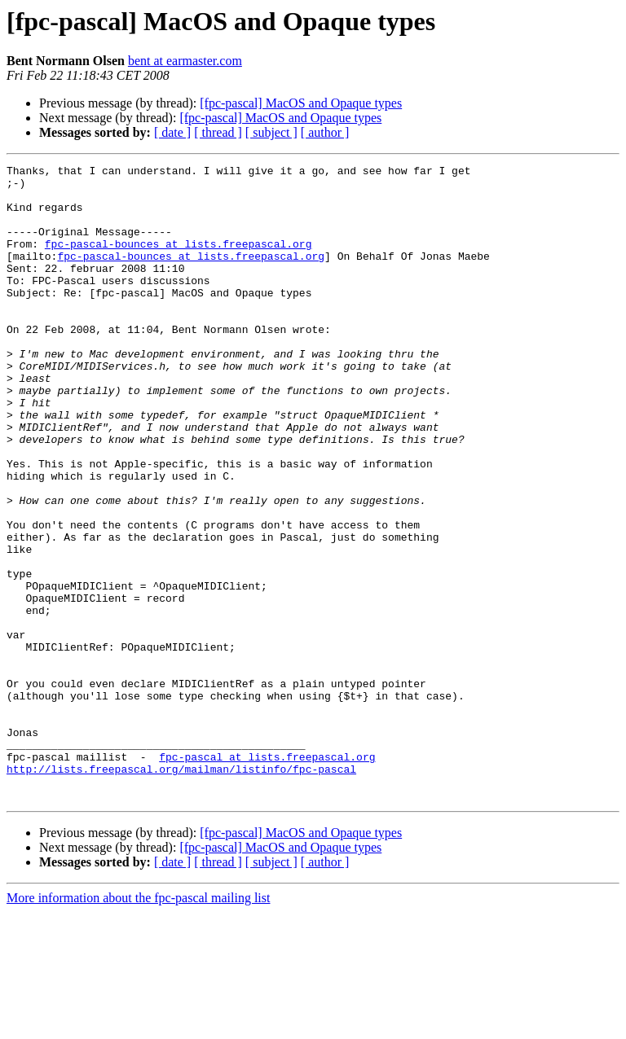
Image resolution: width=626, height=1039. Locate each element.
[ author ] (325, 132)
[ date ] (172, 132)
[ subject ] (271, 132)
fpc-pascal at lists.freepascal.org (267, 876)
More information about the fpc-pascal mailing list (138, 1025)
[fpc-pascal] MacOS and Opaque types (301, 103)
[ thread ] (218, 132)
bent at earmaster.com (185, 61)
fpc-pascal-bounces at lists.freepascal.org (178, 260)
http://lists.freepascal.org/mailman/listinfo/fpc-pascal (181, 890)
